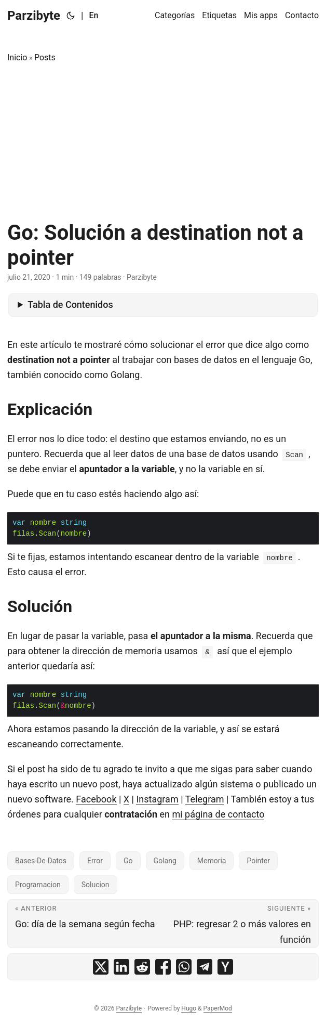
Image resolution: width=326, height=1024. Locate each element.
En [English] (93, 15)
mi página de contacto (218, 814)
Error (95, 861)
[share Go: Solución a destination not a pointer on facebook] (163, 967)
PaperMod (217, 1008)
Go (128, 861)
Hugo (188, 1008)
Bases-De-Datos (40, 861)
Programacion (38, 884)
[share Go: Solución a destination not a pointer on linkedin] (121, 967)
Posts (45, 57)
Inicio (17, 57)
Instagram (157, 799)
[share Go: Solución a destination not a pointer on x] (100, 967)
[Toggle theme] (70, 15)
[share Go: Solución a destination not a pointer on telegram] (204, 967)
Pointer (258, 861)
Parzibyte (33, 15)
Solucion (96, 884)
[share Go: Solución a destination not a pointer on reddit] (142, 967)
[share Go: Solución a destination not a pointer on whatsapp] (184, 967)
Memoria (211, 861)
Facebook (96, 799)
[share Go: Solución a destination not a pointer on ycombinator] (225, 967)
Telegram (204, 799)
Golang (165, 861)
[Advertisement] (163, 142)
